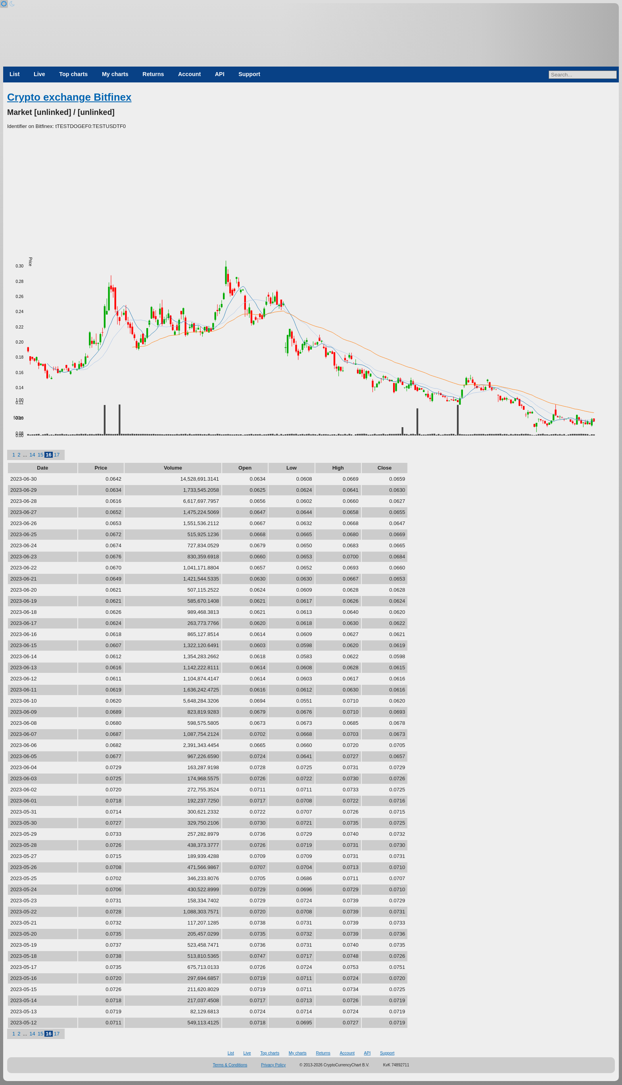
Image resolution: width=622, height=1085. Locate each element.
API (220, 74)
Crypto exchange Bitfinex (69, 97)
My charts (115, 74)
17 (57, 455)
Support (249, 74)
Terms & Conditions (230, 1065)
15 (40, 455)
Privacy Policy (273, 1065)
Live (39, 74)
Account (189, 74)
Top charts (73, 74)
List (14, 74)
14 (32, 455)
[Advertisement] (311, 189)
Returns (153, 74)
